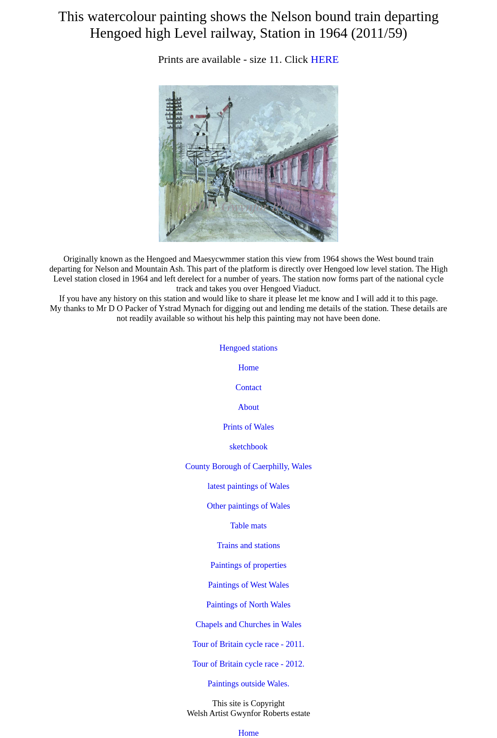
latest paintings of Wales (249, 486)
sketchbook (248, 446)
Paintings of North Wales (248, 604)
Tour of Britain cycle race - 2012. (248, 663)
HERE (325, 59)
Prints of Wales (248, 426)
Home (248, 367)
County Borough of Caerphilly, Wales (248, 466)
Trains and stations (248, 545)
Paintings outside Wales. (249, 683)
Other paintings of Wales (248, 505)
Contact (248, 387)
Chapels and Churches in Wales (248, 624)
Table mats (248, 525)
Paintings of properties (248, 565)
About (248, 407)
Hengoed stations (248, 347)
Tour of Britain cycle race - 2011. (249, 644)
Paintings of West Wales (248, 584)
